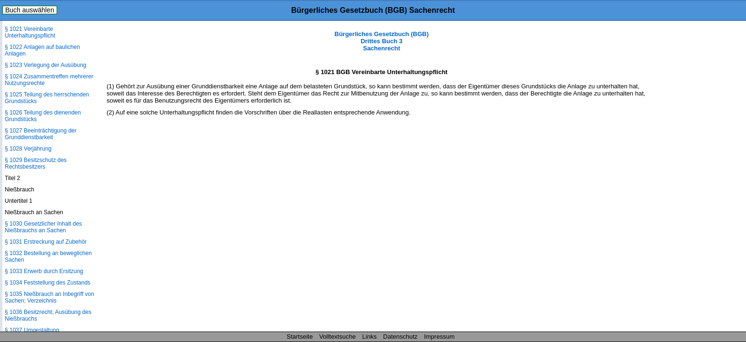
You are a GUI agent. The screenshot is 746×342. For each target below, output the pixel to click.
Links (369, 336)
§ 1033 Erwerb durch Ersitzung (44, 271)
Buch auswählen (29, 10)
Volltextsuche (337, 336)
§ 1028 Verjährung (28, 148)
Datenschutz (400, 336)
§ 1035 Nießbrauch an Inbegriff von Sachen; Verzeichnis (49, 297)
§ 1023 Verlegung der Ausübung (45, 65)
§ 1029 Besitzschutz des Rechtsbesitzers (36, 163)
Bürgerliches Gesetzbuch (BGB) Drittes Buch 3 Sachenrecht (381, 41)
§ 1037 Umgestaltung (32, 330)
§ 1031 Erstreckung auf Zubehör (46, 241)
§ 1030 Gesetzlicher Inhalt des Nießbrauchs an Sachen (43, 227)
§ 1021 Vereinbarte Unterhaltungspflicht (30, 32)
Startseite (300, 336)
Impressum (439, 336)
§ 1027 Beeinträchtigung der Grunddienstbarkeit (41, 134)
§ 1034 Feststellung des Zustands (47, 282)
